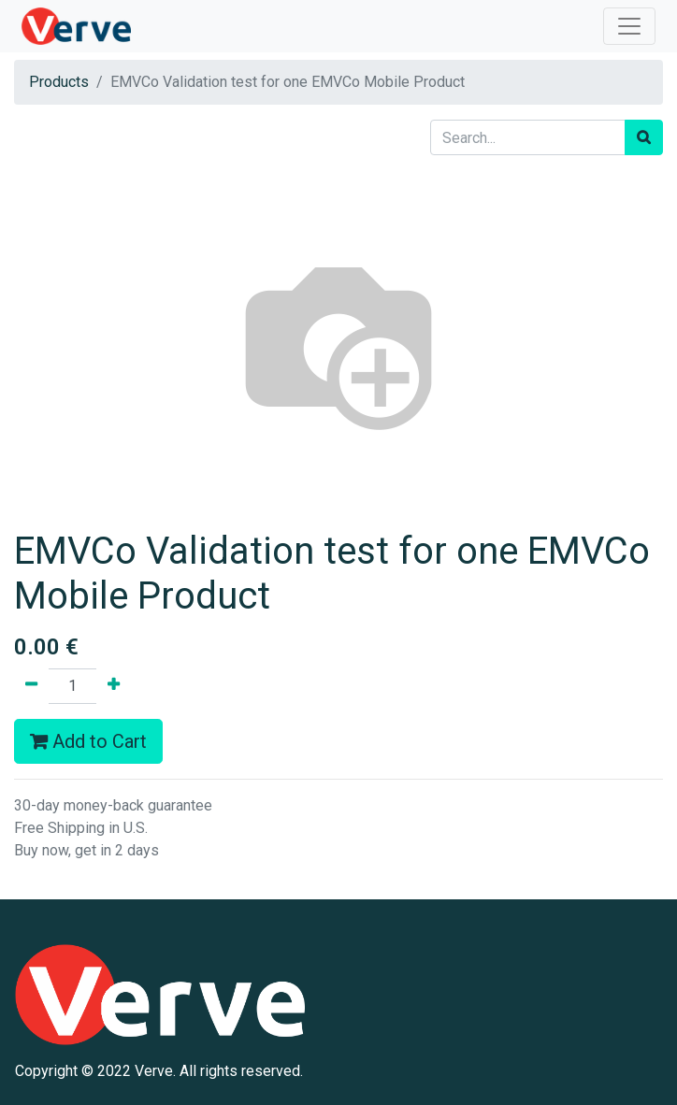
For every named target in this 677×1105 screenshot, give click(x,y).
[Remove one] (31, 686)
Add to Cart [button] (88, 741)
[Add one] (113, 686)
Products (59, 82)
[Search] (644, 137)
